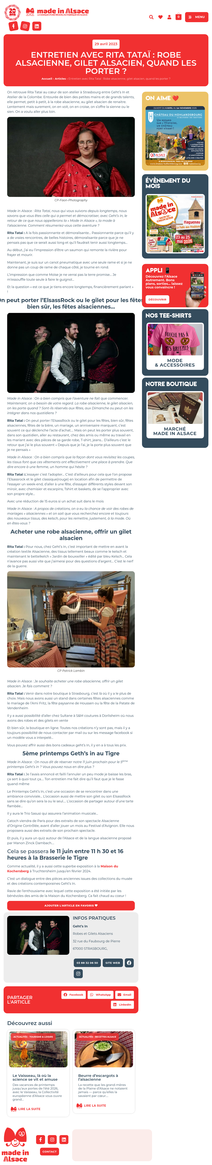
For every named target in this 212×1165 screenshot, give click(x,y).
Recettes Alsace (105, 1037)
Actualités (20, 1037)
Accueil (47, 78)
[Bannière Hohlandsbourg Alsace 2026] (175, 164)
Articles (60, 78)
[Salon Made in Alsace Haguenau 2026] (175, 252)
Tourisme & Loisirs (41, 1037)
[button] (73, 995)
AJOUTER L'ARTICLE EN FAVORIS (71, 905)
